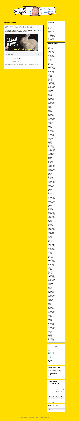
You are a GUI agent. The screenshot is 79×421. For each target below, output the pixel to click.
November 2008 (51, 327)
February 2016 (51, 210)
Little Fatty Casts (51, 31)
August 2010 (50, 299)
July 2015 (50, 220)
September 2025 (51, 56)
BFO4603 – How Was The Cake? (18, 27)
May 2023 (50, 94)
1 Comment (7, 65)
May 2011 (50, 287)
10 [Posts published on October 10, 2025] (61, 391)
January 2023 (51, 99)
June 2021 (50, 125)
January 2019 (51, 163)
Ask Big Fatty (11, 64)
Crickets (49, 26)
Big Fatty (20, 61)
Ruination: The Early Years (53, 36)
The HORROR (51, 38)
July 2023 (50, 91)
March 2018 (50, 177)
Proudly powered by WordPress (27, 417)
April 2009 (50, 320)
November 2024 (51, 70)
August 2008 (50, 331)
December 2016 (51, 197)
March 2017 (50, 193)
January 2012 (51, 276)
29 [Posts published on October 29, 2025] (56, 398)
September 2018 (51, 169)
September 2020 (51, 137)
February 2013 (51, 259)
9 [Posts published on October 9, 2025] (58, 391)
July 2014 (50, 236)
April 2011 (50, 288)
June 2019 (50, 157)
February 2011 (51, 291)
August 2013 (50, 251)
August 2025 (50, 58)
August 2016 (50, 202)
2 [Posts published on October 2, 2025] (58, 389)
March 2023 (50, 96)
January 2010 (51, 308)
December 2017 (51, 181)
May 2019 (50, 158)
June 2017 (50, 189)
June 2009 (50, 318)
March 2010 (50, 306)
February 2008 (51, 339)
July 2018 (50, 172)
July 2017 (50, 188)
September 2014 (51, 233)
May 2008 (50, 335)
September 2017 (51, 185)
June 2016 (50, 205)
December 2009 (51, 310)
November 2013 (51, 247)
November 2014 (51, 230)
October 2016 (51, 200)
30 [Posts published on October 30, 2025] (58, 398)
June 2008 (50, 334)
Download (19, 58)
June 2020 (50, 141)
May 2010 (50, 303)
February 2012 (51, 275)
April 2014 (50, 240)
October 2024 (51, 71)
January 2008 (51, 340)
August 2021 (50, 122)
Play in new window (12, 58)
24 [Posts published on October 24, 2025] (61, 396)
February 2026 (51, 50)
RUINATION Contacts (52, 373)
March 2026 (50, 48)
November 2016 (51, 198)
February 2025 (51, 66)
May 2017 (50, 190)
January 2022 (51, 115)
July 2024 (50, 75)
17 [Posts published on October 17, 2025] (61, 394)
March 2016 (50, 209)
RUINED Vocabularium (53, 374)
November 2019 (51, 150)
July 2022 (50, 107)
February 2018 (51, 178)
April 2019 (50, 159)
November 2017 (51, 182)
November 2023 (51, 86)
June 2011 (50, 285)
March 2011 (50, 289)
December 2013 (51, 245)
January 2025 (51, 67)
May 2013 (50, 255)
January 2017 (51, 196)
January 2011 (51, 292)
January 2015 (51, 228)
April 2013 (50, 256)
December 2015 (51, 213)
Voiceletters (35, 64)
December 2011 (51, 277)
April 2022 (50, 111)
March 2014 (50, 241)
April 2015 (50, 224)
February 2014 (51, 243)
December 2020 (51, 133)
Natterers (50, 32)
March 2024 (50, 80)
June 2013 (50, 253)
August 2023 (50, 90)
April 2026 (50, 47)
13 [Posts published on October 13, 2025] (51, 394)
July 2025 (50, 59)
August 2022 (50, 106)
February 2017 (51, 194)
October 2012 (51, 264)
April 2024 (50, 79)
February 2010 (51, 307)
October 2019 (51, 151)
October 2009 (51, 312)
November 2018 (51, 166)
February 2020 (51, 146)
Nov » (52, 402)
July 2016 (50, 204)
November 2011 (51, 279)
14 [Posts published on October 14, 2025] (53, 394)
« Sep (49, 402)
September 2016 (51, 201)
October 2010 (51, 296)
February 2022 (51, 114)
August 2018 (50, 170)
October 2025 (51, 55)
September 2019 (51, 153)
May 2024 (50, 78)
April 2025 (50, 63)
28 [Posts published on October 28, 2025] (53, 398)
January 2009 (51, 324)
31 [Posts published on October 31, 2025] (61, 398)
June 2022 (50, 109)
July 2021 (50, 123)
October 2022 (51, 103)
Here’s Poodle (51, 30)
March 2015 (50, 225)
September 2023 (51, 88)
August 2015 (50, 218)
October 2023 (51, 87)
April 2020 (50, 143)
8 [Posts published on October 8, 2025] (56, 391)
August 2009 (50, 315)
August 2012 (50, 267)
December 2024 (51, 68)
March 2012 (50, 273)
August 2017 (50, 186)
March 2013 (50, 257)
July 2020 (50, 139)
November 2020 (51, 134)
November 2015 (51, 214)
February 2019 (51, 162)
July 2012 (50, 268)
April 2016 (50, 208)
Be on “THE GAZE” (52, 372)
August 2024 (50, 74)
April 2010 (50, 304)
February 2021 (51, 130)
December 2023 (51, 84)
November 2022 (51, 102)
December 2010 (51, 293)
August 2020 (50, 138)
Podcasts (11, 63)
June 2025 (50, 60)
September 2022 (51, 105)
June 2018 (50, 173)
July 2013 (50, 252)
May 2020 (50, 142)
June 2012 (50, 269)
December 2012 (51, 261)
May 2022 (50, 110)
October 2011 (51, 280)
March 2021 (50, 129)
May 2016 (50, 206)
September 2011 (51, 281)
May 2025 (50, 62)
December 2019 (51, 149)
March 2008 (50, 338)
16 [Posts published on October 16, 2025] (58, 394)
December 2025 (51, 52)
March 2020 (50, 145)
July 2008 (50, 332)
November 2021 (51, 118)
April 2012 (50, 272)
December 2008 (51, 326)
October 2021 (51, 119)
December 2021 (51, 117)
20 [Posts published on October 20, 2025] (51, 396)
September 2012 (51, 265)
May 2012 (50, 271)
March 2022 (50, 113)
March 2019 (50, 161)
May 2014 (50, 239)
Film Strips (50, 28)
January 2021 (51, 131)
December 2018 (51, 165)
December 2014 (51, 229)
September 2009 (51, 314)
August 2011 (50, 283)
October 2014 (51, 232)
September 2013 (51, 249)
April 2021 (50, 127)
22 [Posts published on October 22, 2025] (56, 396)
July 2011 (50, 284)
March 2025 (50, 64)
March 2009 (50, 322)
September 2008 (51, 330)
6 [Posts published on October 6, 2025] (51, 391)
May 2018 (50, 174)
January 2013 (51, 260)
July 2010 (50, 300)
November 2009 (51, 311)
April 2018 (50, 176)
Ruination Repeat (51, 35)
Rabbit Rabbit (24, 64)
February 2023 (51, 98)
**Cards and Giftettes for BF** (54, 370)
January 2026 (51, 51)
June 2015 (50, 221)
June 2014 (50, 237)
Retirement (30, 64)
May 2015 (50, 222)
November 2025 (51, 54)
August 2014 (50, 235)
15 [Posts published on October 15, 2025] (56, 394)
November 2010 (51, 295)
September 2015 (51, 217)
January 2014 (51, 244)
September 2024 (51, 72)
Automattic (46, 417)
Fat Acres (50, 27)
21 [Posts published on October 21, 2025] (53, 396)
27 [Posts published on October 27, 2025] (51, 398)
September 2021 (51, 121)
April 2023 (50, 95)
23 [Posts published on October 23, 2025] (58, 396)
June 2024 (50, 76)
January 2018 (51, 180)
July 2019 (50, 155)
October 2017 (51, 184)
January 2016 (51, 212)
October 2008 (51, 328)
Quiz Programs (17, 64)
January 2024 (51, 83)
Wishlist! (49, 376)
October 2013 (51, 248)
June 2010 (50, 302)
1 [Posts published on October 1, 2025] (56, 389)
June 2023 (50, 92)
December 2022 (51, 100)
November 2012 (51, 263)
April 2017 (50, 192)
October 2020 (51, 135)
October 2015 (51, 216)
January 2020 (51, 147)
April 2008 (50, 336)
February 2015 (51, 226)
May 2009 (50, 319)
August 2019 (50, 154)
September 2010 (51, 298)
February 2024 (51, 82)
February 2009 (51, 323)
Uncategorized (51, 39)
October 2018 (51, 168)
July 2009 (50, 316)
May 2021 (50, 126)
